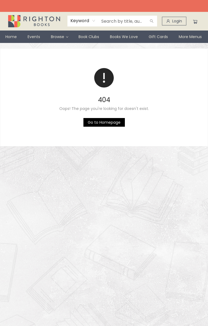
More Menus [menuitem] (190, 36)
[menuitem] (11, 37)
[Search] (151, 21)
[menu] (104, 37)
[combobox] (83, 21)
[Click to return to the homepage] (104, 122)
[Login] (174, 21)
